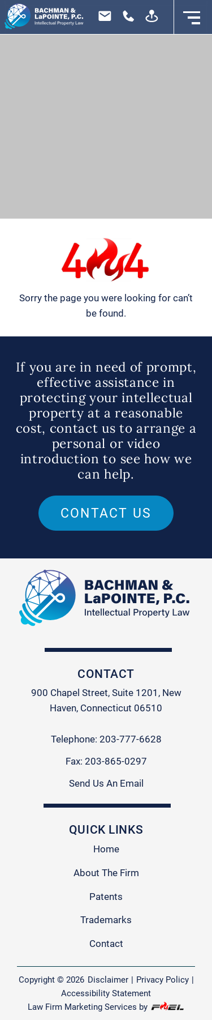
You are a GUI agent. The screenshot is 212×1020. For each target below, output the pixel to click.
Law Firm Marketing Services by (106, 1007)
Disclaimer (108, 980)
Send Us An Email (106, 783)
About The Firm (106, 872)
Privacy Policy (162, 980)
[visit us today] (148, 19)
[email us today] (103, 19)
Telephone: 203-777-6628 (106, 739)
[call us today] (125, 19)
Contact (106, 943)
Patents (106, 896)
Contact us (106, 513)
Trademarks (106, 919)
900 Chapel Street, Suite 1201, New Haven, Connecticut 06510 (106, 700)
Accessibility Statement (106, 993)
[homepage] (42, 17)
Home (106, 849)
